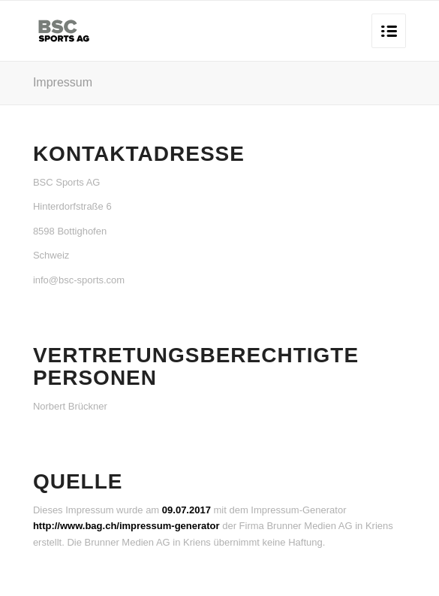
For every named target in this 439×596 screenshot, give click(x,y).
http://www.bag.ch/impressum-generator (126, 525)
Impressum (62, 82)
